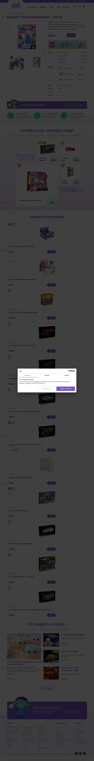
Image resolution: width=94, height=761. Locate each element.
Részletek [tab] (47, 375)
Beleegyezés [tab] (27, 375)
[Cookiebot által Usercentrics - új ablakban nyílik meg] (69, 371)
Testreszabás (47, 388)
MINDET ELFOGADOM (66, 388)
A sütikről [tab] (66, 375)
